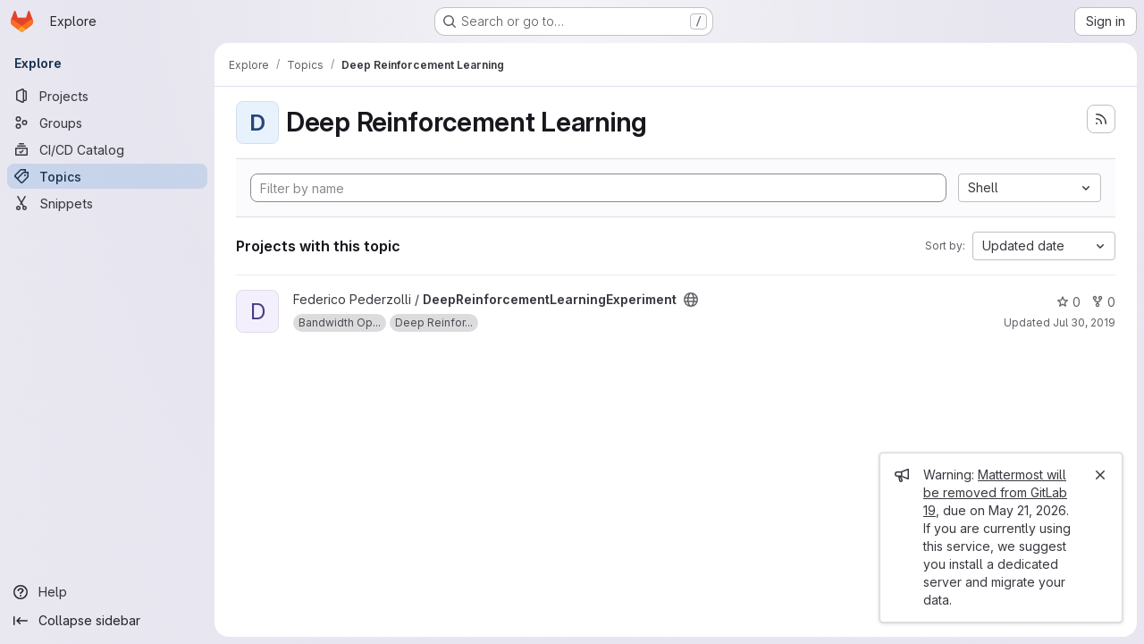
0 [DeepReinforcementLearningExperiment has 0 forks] (1103, 301)
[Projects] (107, 95)
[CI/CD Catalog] (107, 149)
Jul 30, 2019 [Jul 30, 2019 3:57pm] (1084, 322)
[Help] (107, 592)
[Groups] (107, 122)
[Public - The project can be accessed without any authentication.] (691, 299)
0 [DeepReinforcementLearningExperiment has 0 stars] (1068, 301)
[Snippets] (107, 203)
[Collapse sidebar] (107, 620)
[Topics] (107, 176)
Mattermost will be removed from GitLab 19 (995, 492)
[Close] (1100, 475)
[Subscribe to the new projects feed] (1101, 119)
